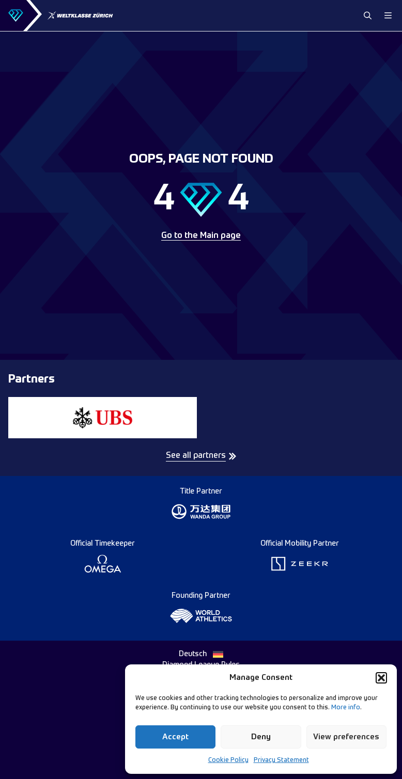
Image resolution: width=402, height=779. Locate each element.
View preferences (346, 737)
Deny (261, 737)
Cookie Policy (228, 760)
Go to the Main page (201, 236)
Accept (175, 737)
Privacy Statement (281, 760)
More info (345, 708)
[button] (381, 678)
